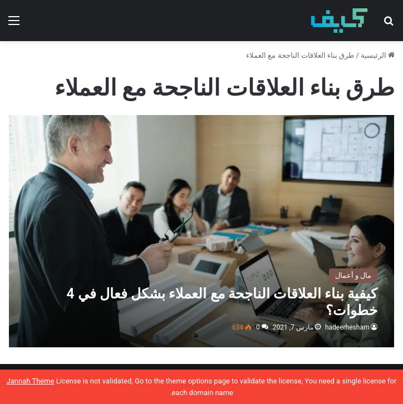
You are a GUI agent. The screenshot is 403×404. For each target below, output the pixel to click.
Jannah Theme (31, 381)
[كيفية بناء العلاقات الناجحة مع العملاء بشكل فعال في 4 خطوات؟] (202, 231)
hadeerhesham (347, 327)
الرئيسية (378, 55)
